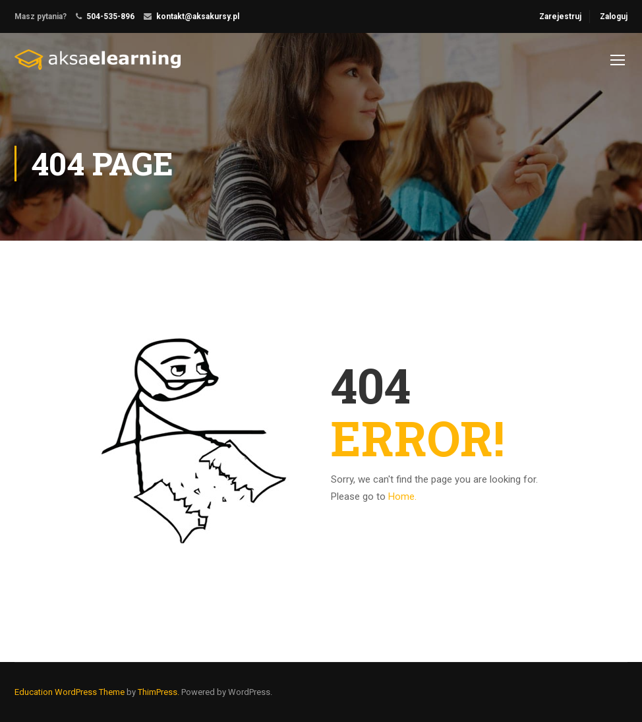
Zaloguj (613, 16)
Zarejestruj (560, 16)
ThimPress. (158, 692)
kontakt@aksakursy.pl (197, 16)
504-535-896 (110, 16)
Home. (402, 496)
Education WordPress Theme (70, 692)
